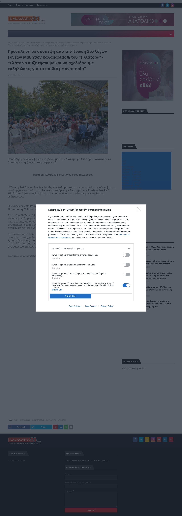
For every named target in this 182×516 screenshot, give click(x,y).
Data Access (90, 306)
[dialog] (91, 258)
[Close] (140, 210)
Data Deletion (75, 306)
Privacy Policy (107, 306)
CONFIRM (70, 296)
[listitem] (91, 248)
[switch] (126, 255)
